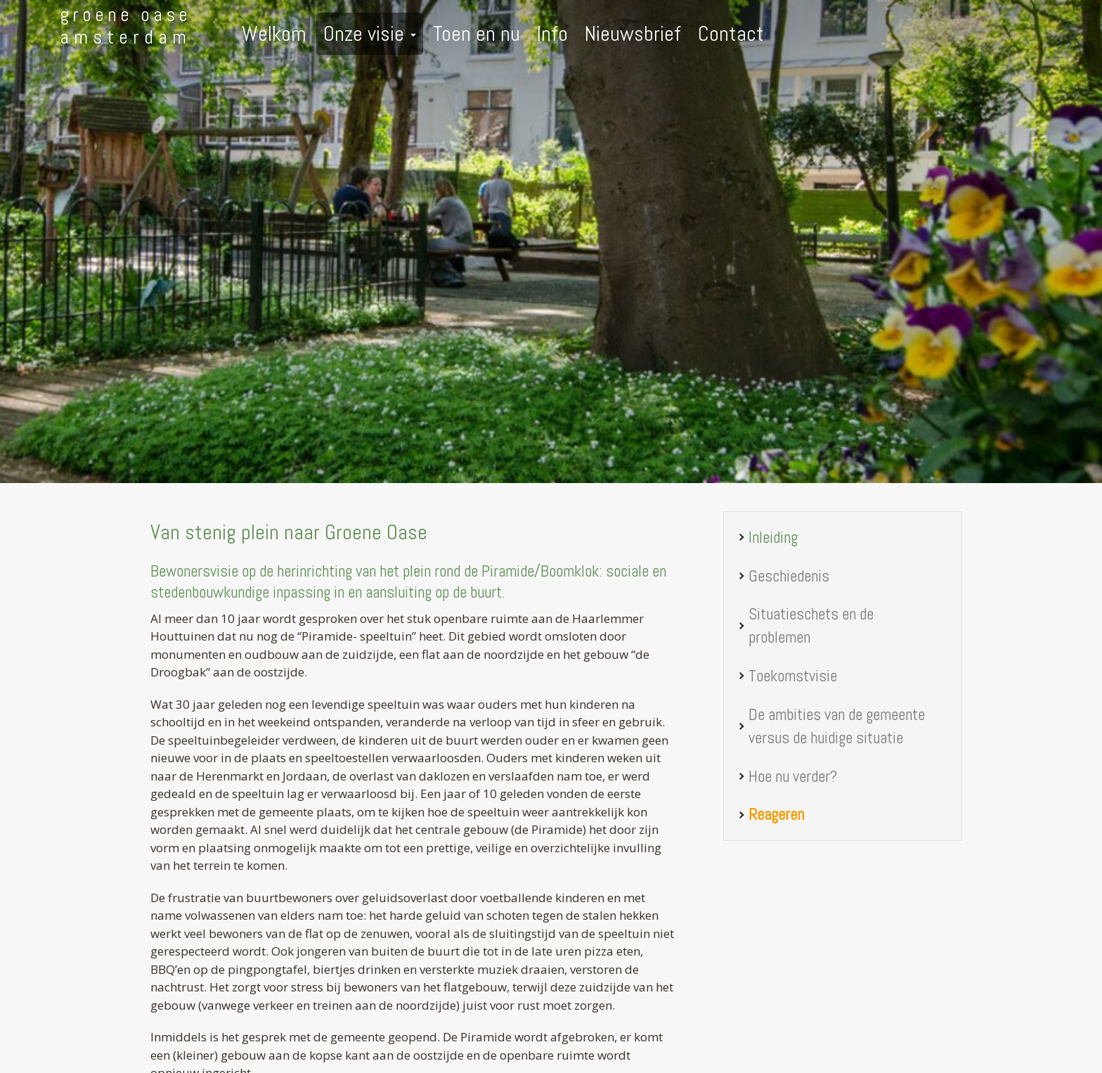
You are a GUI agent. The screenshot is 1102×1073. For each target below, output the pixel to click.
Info (552, 33)
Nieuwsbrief (633, 33)
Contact (731, 33)
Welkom (274, 33)
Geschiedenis (788, 575)
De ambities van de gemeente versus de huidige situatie (836, 726)
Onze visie (369, 33)
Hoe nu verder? (792, 776)
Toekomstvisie (792, 675)
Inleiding (773, 537)
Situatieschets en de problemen (811, 625)
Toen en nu (476, 33)
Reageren (776, 814)
